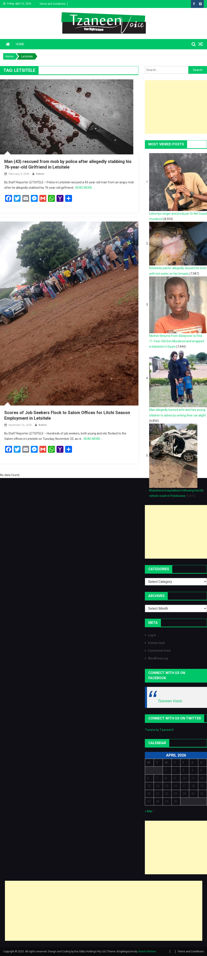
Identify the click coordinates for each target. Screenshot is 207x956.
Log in (152, 635)
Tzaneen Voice (170, 701)
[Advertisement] (103, 911)
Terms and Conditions (52, 3)
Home (20, 44)
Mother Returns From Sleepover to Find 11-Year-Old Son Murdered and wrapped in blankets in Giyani (176, 341)
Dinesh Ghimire (147, 951)
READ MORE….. (85, 187)
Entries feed (156, 643)
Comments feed (159, 650)
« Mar (148, 811)
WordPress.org (158, 658)
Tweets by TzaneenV (159, 729)
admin (40, 173)
